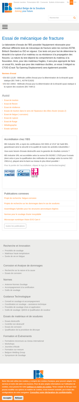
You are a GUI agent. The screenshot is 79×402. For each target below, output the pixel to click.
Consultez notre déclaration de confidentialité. (51, 392)
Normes (7, 279)
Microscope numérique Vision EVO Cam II (22, 219)
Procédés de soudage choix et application (22, 307)
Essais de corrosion (13, 273)
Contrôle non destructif (14, 324)
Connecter (44, 2)
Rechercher (74, 17)
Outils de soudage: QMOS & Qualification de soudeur (27, 310)
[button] (39, 27)
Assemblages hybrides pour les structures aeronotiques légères (31, 209)
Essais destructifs (12, 321)
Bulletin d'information (56, 2)
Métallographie (10, 125)
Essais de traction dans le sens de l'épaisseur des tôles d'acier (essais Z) (35, 111)
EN (75, 2)
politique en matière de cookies (39, 387)
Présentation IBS (33, 2)
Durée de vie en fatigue (15, 256)
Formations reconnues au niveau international (24, 341)
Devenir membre (20, 2)
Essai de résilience (12, 107)
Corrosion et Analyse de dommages (23, 265)
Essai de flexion (11, 104)
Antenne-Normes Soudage (16, 284)
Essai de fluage (10, 121)
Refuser (18, 398)
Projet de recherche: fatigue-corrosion (20, 198)
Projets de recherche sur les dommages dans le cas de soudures (32, 203)
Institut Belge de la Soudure (30, 9)
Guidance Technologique (17, 296)
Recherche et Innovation (16, 245)
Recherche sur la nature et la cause (20, 270)
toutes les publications (15, 226)
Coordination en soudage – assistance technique (25, 304)
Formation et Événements (17, 336)
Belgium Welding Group (15, 352)
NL (68, 2)
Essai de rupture (11, 118)
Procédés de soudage (14, 250)
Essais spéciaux (11, 129)
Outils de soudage (12, 290)
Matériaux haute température (17, 253)
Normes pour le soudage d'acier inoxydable (22, 214)
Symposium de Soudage (15, 355)
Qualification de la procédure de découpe (22, 330)
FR (71, 2)
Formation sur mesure (14, 349)
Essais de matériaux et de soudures (23, 316)
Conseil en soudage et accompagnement (22, 301)
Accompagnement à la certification (19, 287)
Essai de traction (11, 100)
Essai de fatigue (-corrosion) (16, 114)
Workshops (9, 344)
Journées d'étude (12, 347)
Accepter (7, 398)
